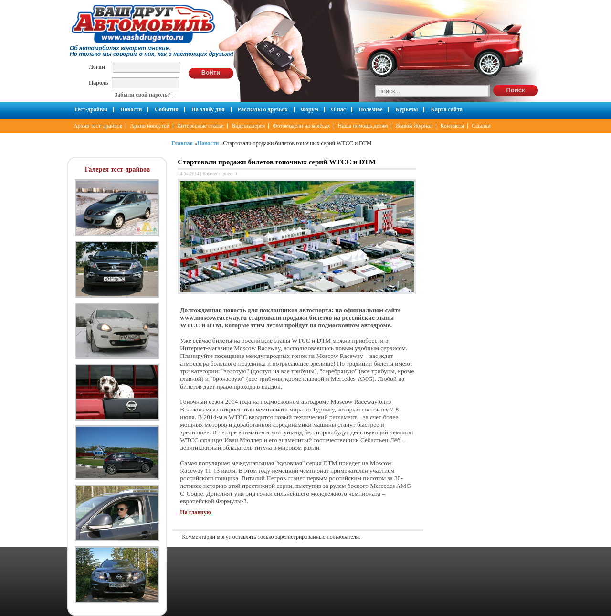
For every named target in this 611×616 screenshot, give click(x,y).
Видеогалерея (248, 125)
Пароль (98, 82)
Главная (182, 143)
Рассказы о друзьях (263, 109)
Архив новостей (149, 125)
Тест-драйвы (90, 109)
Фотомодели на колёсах (301, 125)
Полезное (370, 109)
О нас (338, 109)
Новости (131, 109)
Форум (309, 109)
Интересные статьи (200, 125)
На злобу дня (208, 109)
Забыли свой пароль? (142, 94)
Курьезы (406, 109)
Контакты (452, 125)
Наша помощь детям (363, 125)
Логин (97, 67)
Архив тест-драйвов (98, 125)
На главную (195, 512)
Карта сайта (447, 109)
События (166, 109)
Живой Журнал (413, 125)
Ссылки (481, 125)
